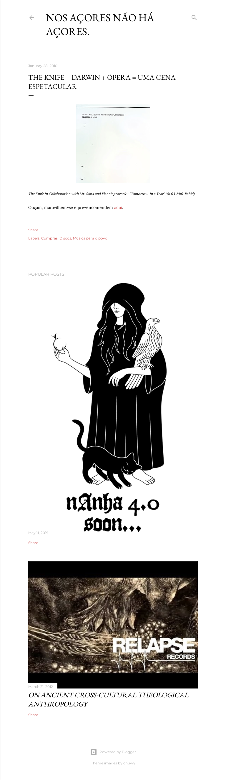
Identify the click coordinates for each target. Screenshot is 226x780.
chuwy (129, 763)
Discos (65, 238)
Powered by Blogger (113, 752)
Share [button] (33, 230)
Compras (49, 238)
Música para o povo (90, 238)
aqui (118, 207)
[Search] (194, 16)
